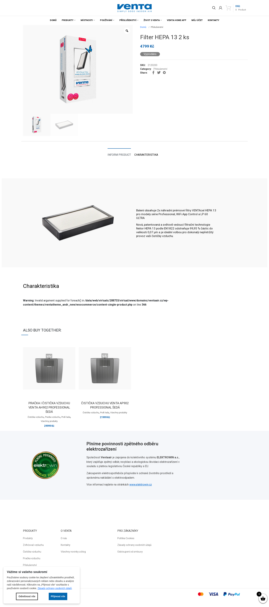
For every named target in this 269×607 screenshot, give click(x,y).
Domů (53, 20)
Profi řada (65, 417)
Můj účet (197, 20)
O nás (64, 538)
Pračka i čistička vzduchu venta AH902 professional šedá (49, 407)
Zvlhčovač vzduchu (33, 545)
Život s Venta (152, 20)
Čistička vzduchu (36, 417)
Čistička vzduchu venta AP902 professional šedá (105, 405)
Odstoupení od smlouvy (130, 551)
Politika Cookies (125, 538)
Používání (106, 20)
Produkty (67, 20)
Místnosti (87, 20)
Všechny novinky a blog (73, 551)
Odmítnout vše (27, 596)
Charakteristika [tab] (146, 154)
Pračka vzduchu (52, 417)
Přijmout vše (58, 596)
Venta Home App (176, 20)
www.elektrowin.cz (140, 484)
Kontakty (213, 20)
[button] (134, 8)
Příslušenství (127, 20)
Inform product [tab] (119, 154)
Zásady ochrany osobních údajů (134, 545)
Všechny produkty (49, 421)
